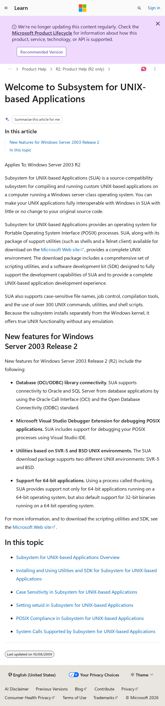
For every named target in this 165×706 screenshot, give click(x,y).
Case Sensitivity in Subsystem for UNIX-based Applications (76, 592)
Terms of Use (74, 697)
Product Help (34, 69)
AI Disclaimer (17, 689)
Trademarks (103, 697)
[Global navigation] (6, 8)
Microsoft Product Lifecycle (42, 33)
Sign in (154, 7)
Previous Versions (52, 689)
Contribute (104, 689)
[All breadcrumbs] (10, 69)
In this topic (20, 150)
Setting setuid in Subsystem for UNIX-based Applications (74, 605)
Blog (79, 689)
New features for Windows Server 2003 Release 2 (54, 142)
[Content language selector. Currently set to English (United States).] (32, 675)
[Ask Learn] (144, 69)
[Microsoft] (83, 8)
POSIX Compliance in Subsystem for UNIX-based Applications (80, 618)
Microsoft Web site (60, 249)
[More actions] (155, 69)
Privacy (128, 689)
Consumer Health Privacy (28, 697)
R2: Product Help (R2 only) (80, 69)
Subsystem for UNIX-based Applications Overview (68, 557)
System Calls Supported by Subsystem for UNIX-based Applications (85, 631)
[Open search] (139, 8)
